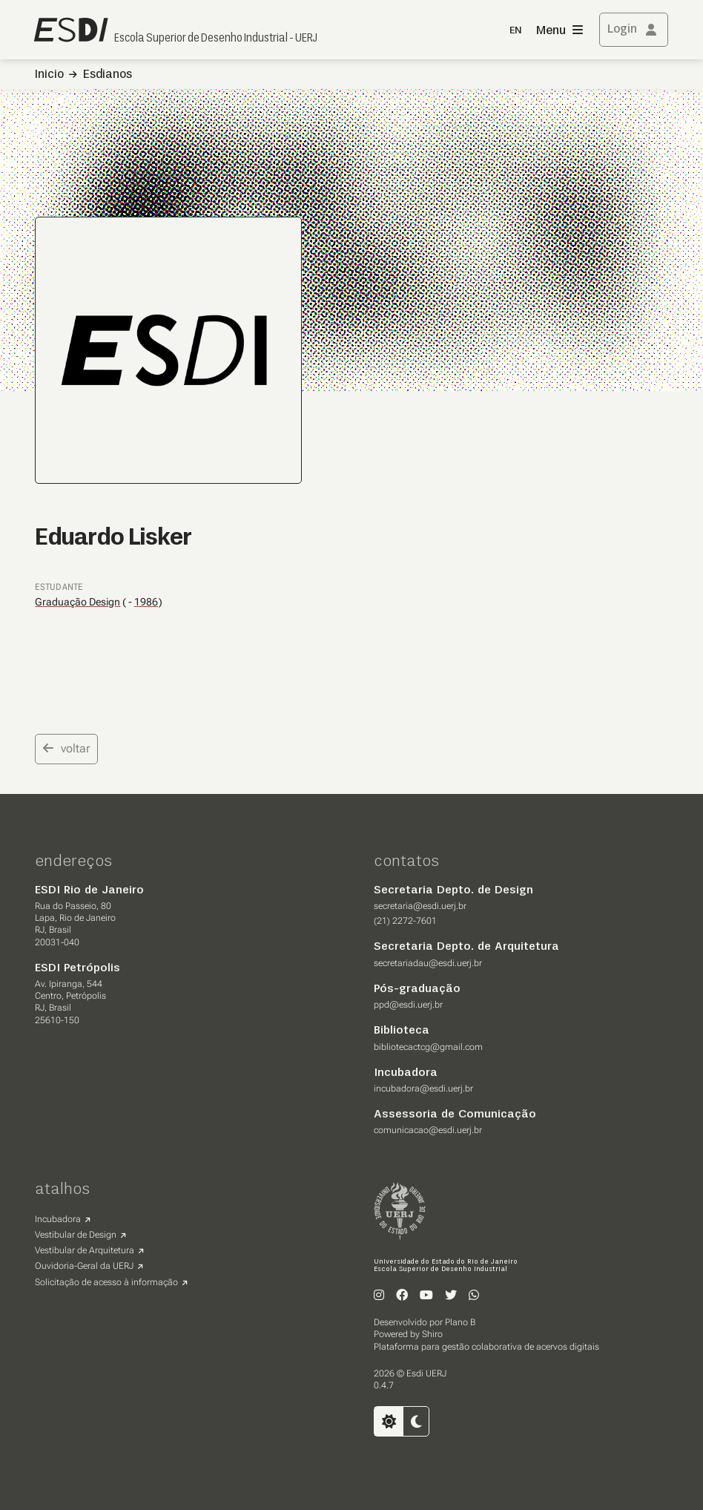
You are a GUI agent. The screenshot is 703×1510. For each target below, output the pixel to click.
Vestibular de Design (75, 1235)
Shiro (432, 1334)
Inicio (49, 75)
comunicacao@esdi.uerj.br (428, 1130)
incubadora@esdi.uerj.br (423, 1088)
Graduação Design (77, 602)
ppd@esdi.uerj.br (408, 1004)
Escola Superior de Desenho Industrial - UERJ (215, 39)
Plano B (460, 1322)
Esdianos (107, 75)
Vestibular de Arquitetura (84, 1250)
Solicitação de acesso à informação (106, 1282)
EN (515, 31)
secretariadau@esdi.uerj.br (428, 963)
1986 (146, 602)
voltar (66, 748)
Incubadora (58, 1219)
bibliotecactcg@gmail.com (428, 1047)
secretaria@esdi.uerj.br (420, 906)
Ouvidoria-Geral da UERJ (84, 1266)
